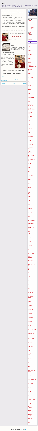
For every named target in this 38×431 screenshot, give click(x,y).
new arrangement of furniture (8, 79)
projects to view (30, 129)
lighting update (30, 313)
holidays (29, 113)
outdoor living (30, 125)
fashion (29, 268)
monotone (29, 324)
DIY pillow (29, 163)
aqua (29, 216)
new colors (13, 79)
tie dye (29, 388)
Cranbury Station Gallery (31, 155)
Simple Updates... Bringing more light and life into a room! (12, 10)
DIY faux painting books (31, 159)
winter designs (30, 414)
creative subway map (31, 252)
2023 (30, 20)
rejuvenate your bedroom (31, 355)
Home (14, 83)
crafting (29, 248)
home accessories (30, 287)
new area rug (3, 79)
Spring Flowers (30, 201)
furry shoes (29, 272)
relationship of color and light (32, 135)
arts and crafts (30, 219)
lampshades (30, 306)
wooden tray (30, 418)
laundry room (30, 117)
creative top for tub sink (31, 253)
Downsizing (29, 168)
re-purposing (30, 350)
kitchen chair (30, 302)
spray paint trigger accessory (32, 379)
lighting (29, 120)
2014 (30, 35)
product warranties (30, 346)
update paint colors (30, 77)
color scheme (30, 100)
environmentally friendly (31, 264)
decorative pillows (30, 104)
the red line (29, 387)
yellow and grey (30, 423)
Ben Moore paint (30, 152)
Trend (29, 93)
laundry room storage (31, 309)
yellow (29, 422)
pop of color (29, 74)
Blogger (26, 429)
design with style (30, 105)
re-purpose (29, 132)
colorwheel (29, 61)
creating (29, 249)
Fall (28, 172)
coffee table (9, 78)
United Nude (30, 208)
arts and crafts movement (31, 220)
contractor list (30, 242)
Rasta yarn (29, 196)
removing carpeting (30, 136)
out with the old (30, 124)
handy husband (30, 112)
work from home (30, 144)
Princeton (29, 89)
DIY (28, 81)
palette (29, 339)
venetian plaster (30, 402)
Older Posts (24, 83)
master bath (29, 322)
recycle (29, 133)
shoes (29, 365)
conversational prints (31, 245)
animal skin (29, 215)
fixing (29, 269)
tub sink (29, 143)
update (29, 57)
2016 (30, 34)
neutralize (29, 325)
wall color (29, 403)
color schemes (30, 53)
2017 (30, 33)
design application (30, 260)
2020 (30, 31)
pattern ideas (30, 342)
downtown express (30, 261)
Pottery (29, 193)
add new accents (5, 78)
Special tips (29, 50)
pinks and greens (30, 343)
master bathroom (30, 121)
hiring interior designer (31, 283)
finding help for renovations (31, 109)
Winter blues (30, 211)
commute (29, 241)
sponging (29, 376)
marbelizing (29, 320)
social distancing (30, 369)
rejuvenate (18, 79)
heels (29, 280)
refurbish (29, 354)
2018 (30, 32)
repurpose (29, 139)
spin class (29, 375)
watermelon (29, 410)
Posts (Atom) (15, 86)
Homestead (29, 85)
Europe (29, 171)
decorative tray (30, 257)
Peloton (29, 192)
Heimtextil (29, 179)
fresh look (15, 78)
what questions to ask (31, 411)
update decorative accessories (32, 66)
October (31, 22)
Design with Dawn (8, 3)
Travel (29, 204)
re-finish (29, 131)
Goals (29, 82)
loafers (29, 314)
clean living (29, 234)
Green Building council (31, 178)
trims (29, 395)
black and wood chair (31, 227)
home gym (29, 288)
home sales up (30, 291)
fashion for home (30, 108)
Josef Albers (30, 182)
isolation (29, 301)
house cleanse (30, 116)
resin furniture (30, 357)
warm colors (30, 407)
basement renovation (31, 223)
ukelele (29, 398)
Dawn (29, 167)
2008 (30, 39)
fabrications (29, 265)
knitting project (30, 305)
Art (28, 78)
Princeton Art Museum (31, 90)
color (29, 46)
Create (29, 156)
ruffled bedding (30, 361)
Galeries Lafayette (30, 175)
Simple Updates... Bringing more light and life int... (32, 27)
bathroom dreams (30, 224)
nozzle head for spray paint (31, 333)
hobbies (29, 284)
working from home (30, 419)
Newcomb (29, 187)
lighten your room (23, 78)
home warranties (30, 292)
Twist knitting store (30, 205)
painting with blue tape (31, 338)
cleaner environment (31, 97)
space (29, 372)
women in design (30, 415)
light (28, 310)
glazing (29, 276)
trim (28, 394)
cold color (29, 237)
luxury (29, 318)
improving (29, 298)
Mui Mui (29, 186)
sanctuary (29, 140)
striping (29, 384)
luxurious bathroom (30, 317)
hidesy (21, 429)
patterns (29, 73)
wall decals (29, 406)
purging (29, 347)
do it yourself (30, 69)
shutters (29, 366)
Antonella (29, 151)
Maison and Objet (30, 86)
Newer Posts (3, 83)
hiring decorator (30, 281)
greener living (30, 277)
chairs (29, 231)
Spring (29, 200)
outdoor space (30, 128)
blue (28, 228)
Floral (29, 174)
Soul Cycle (29, 92)
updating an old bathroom (31, 399)
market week (30, 321)
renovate (29, 58)
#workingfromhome (30, 147)
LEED (29, 183)
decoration (29, 256)
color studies (30, 238)
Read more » (3, 76)
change (29, 96)
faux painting (30, 54)
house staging (30, 295)
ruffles (29, 362)
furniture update (18, 78)
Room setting (21, 79)
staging (29, 380)
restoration (29, 358)
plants (16, 79)
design (29, 47)
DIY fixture (29, 160)
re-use (29, 351)
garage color (30, 273)
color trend (12, 78)
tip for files (29, 391)
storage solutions (30, 383)
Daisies (29, 164)
